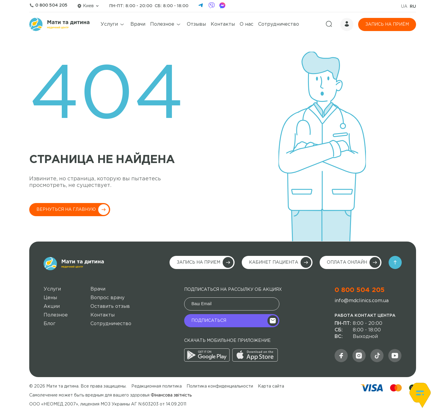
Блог (50, 324)
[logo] (59, 24)
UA (404, 6)
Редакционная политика (156, 386)
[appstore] (255, 359)
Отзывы (196, 24)
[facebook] (222, 6)
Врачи (137, 24)
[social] (377, 355)
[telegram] (201, 6)
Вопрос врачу (107, 298)
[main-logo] (74, 263)
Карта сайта (271, 386)
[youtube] (394, 355)
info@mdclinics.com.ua (362, 301)
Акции (52, 306)
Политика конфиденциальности (220, 386)
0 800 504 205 (360, 290)
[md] (359, 355)
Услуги (109, 24)
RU (413, 6)
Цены (50, 298)
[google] (207, 359)
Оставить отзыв (110, 306)
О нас (246, 24)
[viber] (212, 6)
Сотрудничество (278, 24)
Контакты (223, 24)
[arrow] (395, 262)
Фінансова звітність (171, 395)
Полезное (162, 24)
